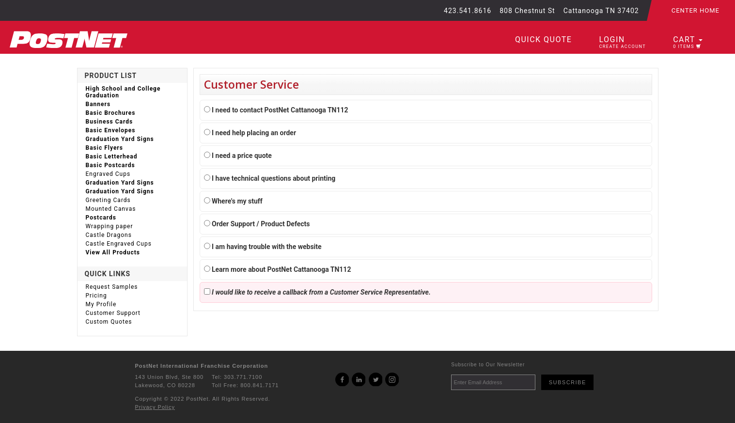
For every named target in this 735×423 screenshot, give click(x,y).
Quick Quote (543, 39)
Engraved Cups (108, 174)
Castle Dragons (109, 235)
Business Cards (109, 121)
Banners (98, 104)
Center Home (695, 10)
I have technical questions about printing (270, 178)
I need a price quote (238, 155)
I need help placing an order (250, 133)
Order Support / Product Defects (257, 224)
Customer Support (113, 313)
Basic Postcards (110, 165)
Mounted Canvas (111, 208)
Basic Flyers (104, 147)
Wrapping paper (109, 226)
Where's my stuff (233, 201)
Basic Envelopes (111, 130)
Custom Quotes (109, 321)
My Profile (101, 304)
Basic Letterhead (112, 156)
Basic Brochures (111, 113)
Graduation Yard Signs (120, 139)
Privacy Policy (155, 407)
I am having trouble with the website (263, 247)
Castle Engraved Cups (119, 243)
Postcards (101, 217)
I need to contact (276, 110)
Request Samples (112, 286)
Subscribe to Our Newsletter (488, 364)
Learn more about (277, 269)
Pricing (96, 295)
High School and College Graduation (123, 92)
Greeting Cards (108, 200)
